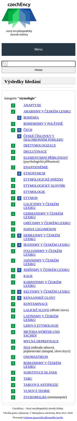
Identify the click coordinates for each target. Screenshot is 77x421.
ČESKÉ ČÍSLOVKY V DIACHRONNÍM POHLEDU (43, 137)
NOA (26, 347)
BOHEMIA (31, 117)
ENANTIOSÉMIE (35, 167)
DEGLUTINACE (35, 151)
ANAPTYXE (32, 105)
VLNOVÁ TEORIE (36, 391)
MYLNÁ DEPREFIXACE (41, 341)
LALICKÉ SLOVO (36, 310)
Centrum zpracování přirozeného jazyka (43, 417)
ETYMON (30, 198)
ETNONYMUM (34, 173)
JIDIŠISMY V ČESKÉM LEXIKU (46, 270)
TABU (27, 378)
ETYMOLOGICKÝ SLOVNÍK (44, 185)
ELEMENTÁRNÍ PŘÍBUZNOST (45, 157)
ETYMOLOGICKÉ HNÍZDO (43, 179)
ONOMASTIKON (35, 357)
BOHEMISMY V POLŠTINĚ (43, 123)
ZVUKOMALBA (35, 397)
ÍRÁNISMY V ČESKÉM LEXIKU (46, 245)
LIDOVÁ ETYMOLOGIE (40, 325)
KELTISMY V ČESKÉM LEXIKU (46, 291)
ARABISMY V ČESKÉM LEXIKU (47, 111)
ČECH (27, 130)
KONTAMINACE (35, 304)
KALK (27, 276)
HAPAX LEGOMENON (39, 229)
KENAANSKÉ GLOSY (39, 297)
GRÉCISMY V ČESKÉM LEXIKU (47, 223)
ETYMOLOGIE (34, 192)
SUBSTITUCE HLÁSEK (40, 372)
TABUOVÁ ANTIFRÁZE (40, 385)
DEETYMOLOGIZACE (39, 145)
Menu (38, 49)
